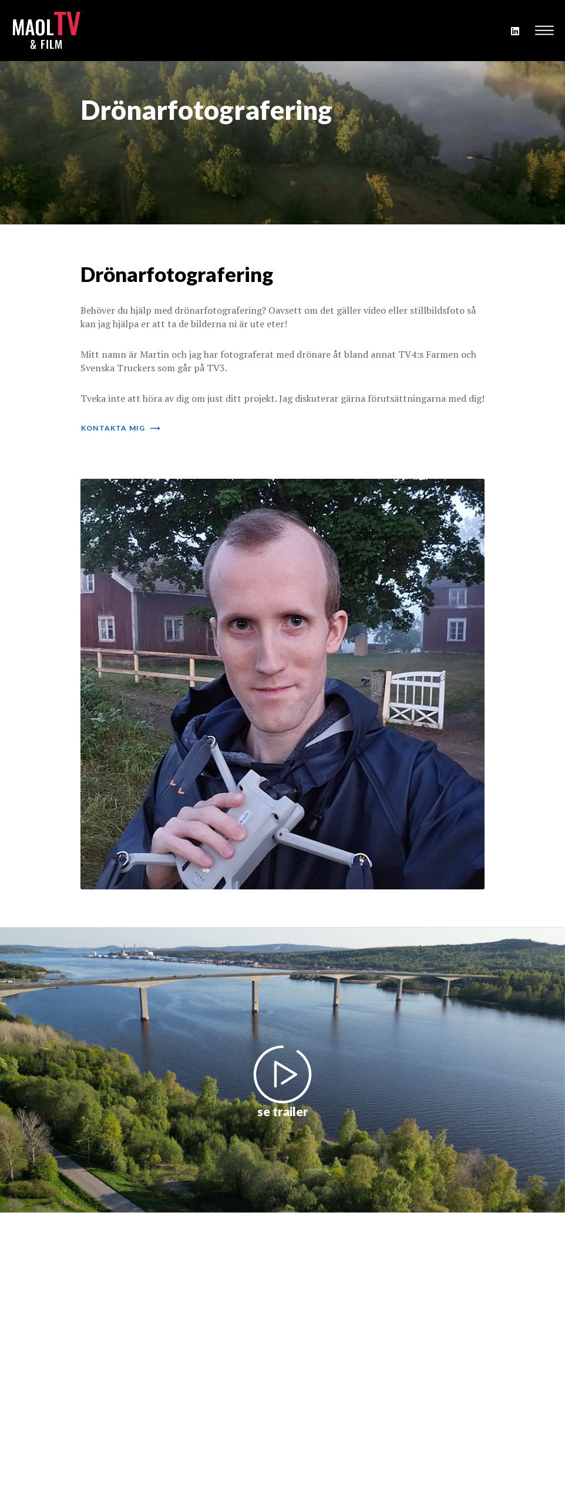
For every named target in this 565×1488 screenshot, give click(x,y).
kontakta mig (120, 428)
